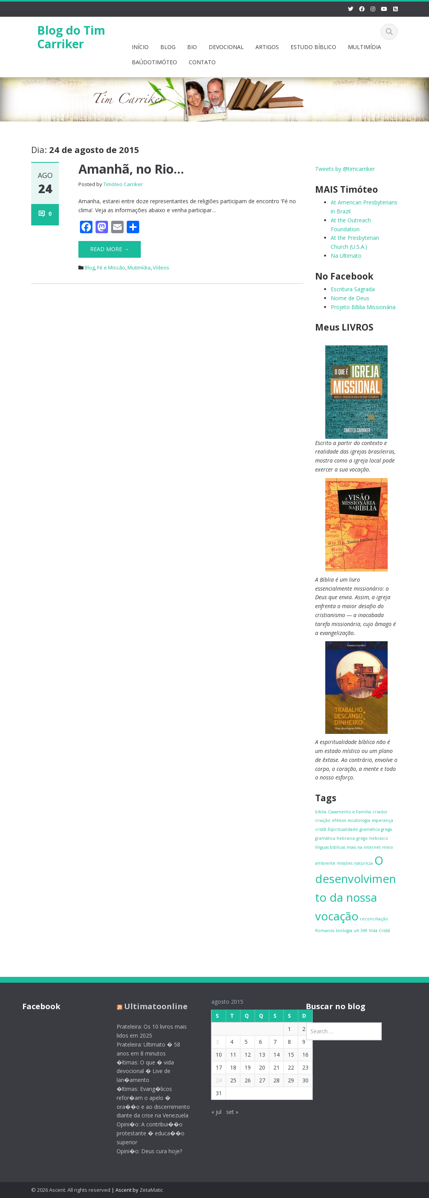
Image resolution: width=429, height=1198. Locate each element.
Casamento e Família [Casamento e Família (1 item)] (349, 811)
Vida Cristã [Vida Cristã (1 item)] (379, 930)
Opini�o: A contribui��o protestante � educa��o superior (147, 1133)
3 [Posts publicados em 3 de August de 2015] (212, 1041)
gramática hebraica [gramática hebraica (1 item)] (335, 838)
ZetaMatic (151, 1189)
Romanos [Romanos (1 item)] (324, 930)
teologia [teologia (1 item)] (344, 930)
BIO (192, 47)
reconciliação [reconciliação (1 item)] (374, 919)
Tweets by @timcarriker (345, 168)
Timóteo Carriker (123, 184)
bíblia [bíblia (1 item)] (320, 811)
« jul (212, 1111)
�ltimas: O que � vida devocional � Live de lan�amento (141, 1071)
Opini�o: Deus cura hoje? (145, 1151)
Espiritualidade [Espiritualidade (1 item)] (343, 829)
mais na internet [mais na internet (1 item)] (364, 847)
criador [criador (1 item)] (380, 811)
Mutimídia (139, 267)
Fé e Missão (111, 267)
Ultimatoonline (152, 1006)
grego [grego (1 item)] (362, 838)
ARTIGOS (267, 47)
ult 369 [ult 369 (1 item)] (360, 930)
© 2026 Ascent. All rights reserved (70, 1189)
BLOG (168, 47)
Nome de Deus (350, 298)
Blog (90, 267)
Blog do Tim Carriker (71, 37)
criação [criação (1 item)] (322, 820)
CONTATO (202, 62)
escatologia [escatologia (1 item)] (358, 820)
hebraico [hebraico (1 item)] (378, 838)
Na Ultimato (346, 255)
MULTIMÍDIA (364, 47)
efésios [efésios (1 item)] (339, 820)
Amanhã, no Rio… (131, 168)
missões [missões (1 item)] (345, 863)
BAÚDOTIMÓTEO (154, 62)
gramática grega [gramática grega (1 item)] (376, 829)
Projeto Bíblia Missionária (363, 307)
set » (228, 1111)
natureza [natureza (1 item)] (363, 863)
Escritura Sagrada (353, 289)
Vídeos (161, 267)
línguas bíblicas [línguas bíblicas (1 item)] (330, 847)
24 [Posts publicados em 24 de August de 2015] (214, 1080)
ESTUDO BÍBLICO (313, 47)
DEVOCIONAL (226, 47)
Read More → (109, 249)
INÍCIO (140, 47)
